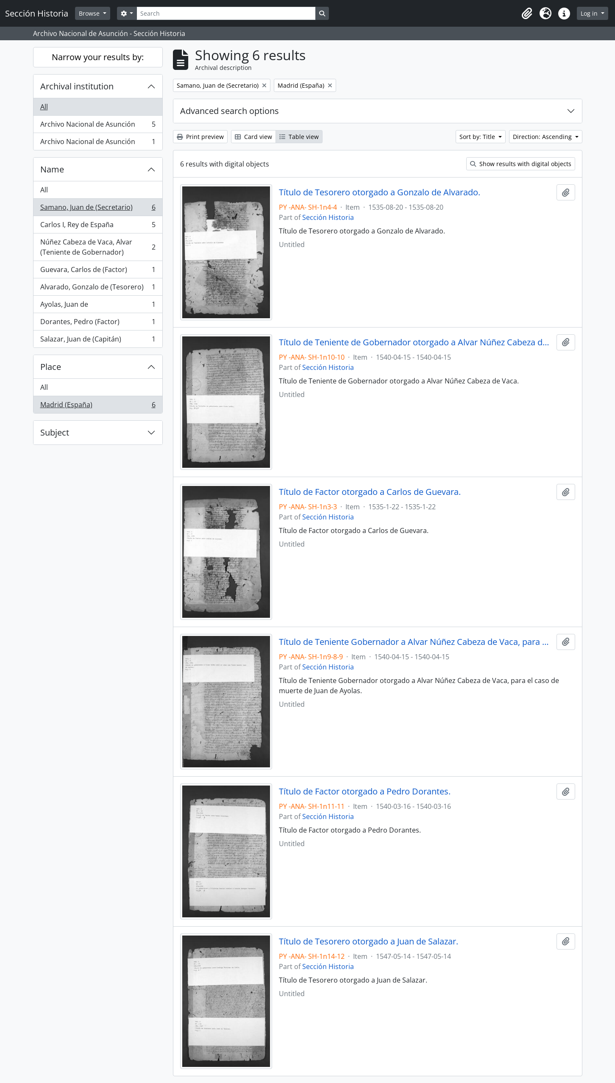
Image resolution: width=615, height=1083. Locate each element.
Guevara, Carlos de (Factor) (98, 271)
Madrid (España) (98, 406)
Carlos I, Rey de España (98, 226)
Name (52, 169)
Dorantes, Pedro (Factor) (98, 323)
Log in (590, 13)
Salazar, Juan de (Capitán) (98, 340)
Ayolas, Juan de (98, 306)
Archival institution (77, 86)
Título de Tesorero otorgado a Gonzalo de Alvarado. (379, 192)
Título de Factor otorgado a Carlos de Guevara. (370, 492)
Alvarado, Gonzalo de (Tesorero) (98, 289)
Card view (253, 137)
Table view (299, 137)
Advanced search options (229, 111)
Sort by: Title (478, 137)
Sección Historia (328, 217)
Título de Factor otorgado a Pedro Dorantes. (365, 791)
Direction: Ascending (543, 137)
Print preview (200, 137)
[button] (527, 13)
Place (50, 366)
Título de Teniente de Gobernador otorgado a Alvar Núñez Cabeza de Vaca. (416, 342)
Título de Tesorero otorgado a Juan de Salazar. (368, 941)
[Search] (225, 13)
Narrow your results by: (98, 57)
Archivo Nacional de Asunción (98, 126)
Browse (90, 13)
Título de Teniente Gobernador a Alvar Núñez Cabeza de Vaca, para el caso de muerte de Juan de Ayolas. (416, 642)
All (44, 106)
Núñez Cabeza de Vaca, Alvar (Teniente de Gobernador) (98, 247)
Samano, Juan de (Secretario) (98, 209)
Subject (54, 432)
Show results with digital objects (520, 164)
